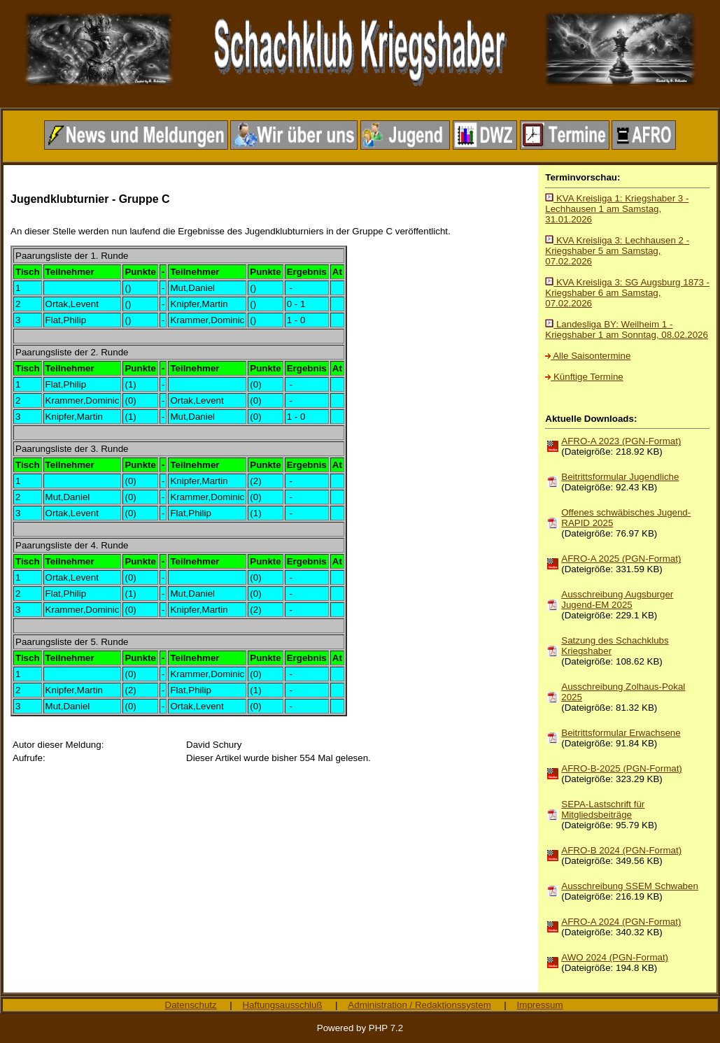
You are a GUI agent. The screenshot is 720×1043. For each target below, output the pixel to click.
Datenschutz (191, 1005)
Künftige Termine (584, 376)
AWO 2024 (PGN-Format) (614, 957)
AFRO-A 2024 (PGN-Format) (621, 921)
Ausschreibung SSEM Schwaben (629, 886)
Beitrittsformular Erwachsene (620, 733)
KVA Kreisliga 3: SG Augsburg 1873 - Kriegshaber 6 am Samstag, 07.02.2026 (627, 292)
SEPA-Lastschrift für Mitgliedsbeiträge (602, 809)
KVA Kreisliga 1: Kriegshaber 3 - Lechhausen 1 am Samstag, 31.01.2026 (617, 209)
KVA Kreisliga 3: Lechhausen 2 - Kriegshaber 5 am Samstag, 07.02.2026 (617, 251)
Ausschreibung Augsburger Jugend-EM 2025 (617, 599)
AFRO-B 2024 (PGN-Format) (621, 850)
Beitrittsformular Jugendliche (620, 476)
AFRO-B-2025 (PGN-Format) (621, 768)
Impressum (540, 1005)
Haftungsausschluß (282, 1005)
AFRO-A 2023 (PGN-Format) (621, 441)
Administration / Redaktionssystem (419, 1005)
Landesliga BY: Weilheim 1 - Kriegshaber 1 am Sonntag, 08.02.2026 (626, 329)
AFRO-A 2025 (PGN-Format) (621, 558)
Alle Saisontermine (587, 355)
